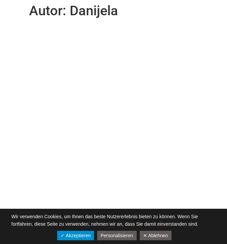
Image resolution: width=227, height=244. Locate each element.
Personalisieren (116, 235)
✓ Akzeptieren (76, 235)
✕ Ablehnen (155, 235)
